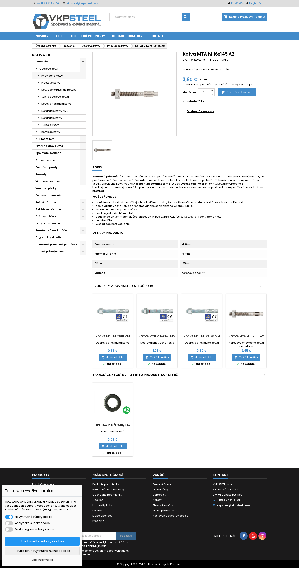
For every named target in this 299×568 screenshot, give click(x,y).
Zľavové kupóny (163, 505)
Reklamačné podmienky (108, 489)
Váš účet (160, 475)
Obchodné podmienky (88, 36)
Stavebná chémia (47, 160)
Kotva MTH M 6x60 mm (113, 336)
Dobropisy (159, 495)
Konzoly (40, 174)
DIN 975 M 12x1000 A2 (157, 425)
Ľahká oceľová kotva (55, 97)
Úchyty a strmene (47, 223)
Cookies (97, 500)
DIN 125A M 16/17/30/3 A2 (246, 425)
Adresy (157, 500)
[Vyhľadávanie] (149, 17)
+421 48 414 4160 (48, 3)
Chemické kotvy (49, 132)
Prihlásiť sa (238, 3)
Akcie (60, 36)
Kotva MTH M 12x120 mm (202, 336)
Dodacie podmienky (127, 36)
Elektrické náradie (48, 209)
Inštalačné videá (43, 484)
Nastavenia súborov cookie (170, 516)
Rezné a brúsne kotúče (51, 230)
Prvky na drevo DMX (49, 146)
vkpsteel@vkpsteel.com (82, 3)
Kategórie (41, 54)
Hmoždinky (46, 139)
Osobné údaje (162, 484)
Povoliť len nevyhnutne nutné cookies (42, 551)
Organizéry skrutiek (49, 237)
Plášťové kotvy (50, 83)
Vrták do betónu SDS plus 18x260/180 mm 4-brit (202, 428)
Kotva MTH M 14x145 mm (157, 336)
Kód (185, 60)
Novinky (42, 36)
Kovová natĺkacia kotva (56, 104)
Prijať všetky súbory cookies (42, 541)
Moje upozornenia (164, 510)
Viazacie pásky (45, 188)
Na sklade (190, 101)
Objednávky (160, 489)
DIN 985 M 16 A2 (113, 425)
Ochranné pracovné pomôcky (56, 244)
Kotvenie (41, 61)
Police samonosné (48, 195)
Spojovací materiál (48, 153)
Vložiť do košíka (236, 92)
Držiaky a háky (45, 216)
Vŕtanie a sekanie (47, 181)
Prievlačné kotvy (52, 76)
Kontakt (156, 36)
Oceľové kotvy (48, 69)
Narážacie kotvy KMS (54, 111)
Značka (215, 60)
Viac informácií (42, 560)
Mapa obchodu (102, 516)
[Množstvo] (204, 92)
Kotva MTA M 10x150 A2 (246, 336)
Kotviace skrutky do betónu (59, 90)
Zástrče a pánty (46, 167)
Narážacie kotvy (51, 118)
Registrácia (256, 3)
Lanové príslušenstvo (50, 251)
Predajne (98, 521)
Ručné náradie (45, 202)
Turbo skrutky (50, 125)
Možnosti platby (102, 505)
